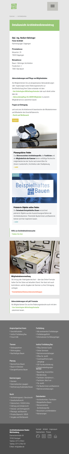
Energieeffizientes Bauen (19, 369)
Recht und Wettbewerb (21, 115)
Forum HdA (14, 337)
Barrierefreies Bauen (18, 364)
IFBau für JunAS (42, 356)
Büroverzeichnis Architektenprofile (43, 406)
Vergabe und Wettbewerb (19, 417)
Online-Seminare (42, 350)
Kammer (12, 16)
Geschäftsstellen (16, 331)
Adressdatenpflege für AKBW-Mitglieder (27, 97)
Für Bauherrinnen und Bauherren (48, 386)
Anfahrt (45, 429)
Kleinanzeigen (42, 413)
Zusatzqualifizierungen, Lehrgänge (45, 360)
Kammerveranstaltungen (45, 353)
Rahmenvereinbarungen (45, 389)
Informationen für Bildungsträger (48, 337)
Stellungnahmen (16, 348)
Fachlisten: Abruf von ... (45, 380)
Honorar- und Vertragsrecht (20, 409)
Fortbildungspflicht (43, 334)
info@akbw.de (19, 447)
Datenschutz (40, 432)
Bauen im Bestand (17, 367)
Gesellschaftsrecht (17, 400)
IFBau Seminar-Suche (44, 348)
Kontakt (38, 429)
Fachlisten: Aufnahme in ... (46, 378)
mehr (16, 167)
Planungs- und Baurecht (19, 411)
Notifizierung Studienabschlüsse (22, 387)
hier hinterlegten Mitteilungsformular (26, 91)
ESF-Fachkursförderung (45, 364)
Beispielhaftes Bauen (44, 402)
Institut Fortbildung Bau (19, 334)
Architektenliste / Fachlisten (46, 399)
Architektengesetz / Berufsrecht (22, 397)
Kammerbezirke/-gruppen (19, 384)
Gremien (13, 381)
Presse (48, 432)
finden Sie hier (17, 234)
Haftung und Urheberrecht (20, 406)
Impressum (53, 429)
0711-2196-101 (20, 444)
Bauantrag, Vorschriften (45, 372)
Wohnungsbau (15, 350)
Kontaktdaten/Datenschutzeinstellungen (27, 292)
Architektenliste (21, 16)
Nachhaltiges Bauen (17, 353)
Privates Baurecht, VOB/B (19, 414)
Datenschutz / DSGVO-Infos (20, 403)
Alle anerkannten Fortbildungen (47, 331)
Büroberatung (41, 375)
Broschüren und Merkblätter (46, 411)
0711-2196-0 (20, 441)
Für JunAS (40, 383)
